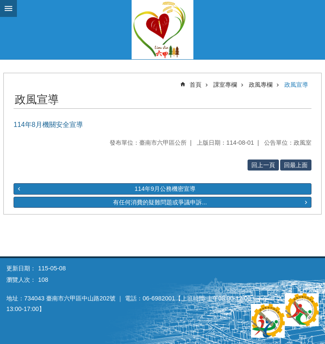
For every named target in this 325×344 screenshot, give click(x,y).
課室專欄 (225, 84)
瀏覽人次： (21, 279)
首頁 (195, 84)
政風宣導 (296, 84)
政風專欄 (261, 84)
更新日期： (21, 268)
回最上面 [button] (296, 165)
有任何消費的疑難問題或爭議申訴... (160, 202)
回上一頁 (263, 165)
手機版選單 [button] (8, 8)
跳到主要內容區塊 (4, 4)
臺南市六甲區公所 (162, 29)
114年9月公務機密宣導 (165, 188)
